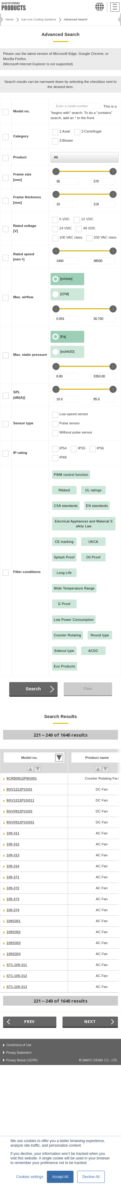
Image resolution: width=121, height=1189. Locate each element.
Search (33, 688)
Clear (87, 688)
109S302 (13, 932)
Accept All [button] (60, 1177)
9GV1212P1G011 (20, 800)
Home (9, 19)
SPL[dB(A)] (19, 394)
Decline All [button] (91, 1177)
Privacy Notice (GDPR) (21, 1060)
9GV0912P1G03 (19, 811)
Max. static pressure (30, 354)
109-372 (12, 888)
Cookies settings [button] (29, 1177)
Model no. (21, 111)
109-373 (12, 899)
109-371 (12, 877)
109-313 (12, 855)
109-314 (12, 866)
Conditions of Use (18, 1045)
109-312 (12, 844)
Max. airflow (23, 297)
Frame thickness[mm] (27, 199)
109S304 (13, 954)
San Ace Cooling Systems (38, 19)
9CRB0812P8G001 (21, 778)
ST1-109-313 (16, 987)
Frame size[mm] (22, 176)
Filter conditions (27, 572)
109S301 (13, 921)
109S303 (13, 943)
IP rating (20, 453)
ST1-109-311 (16, 965)
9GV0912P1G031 (20, 822)
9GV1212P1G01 (19, 789)
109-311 (12, 833)
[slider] (56, 171)
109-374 (12, 910)
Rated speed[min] (23, 256)
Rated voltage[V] (24, 228)
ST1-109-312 (16, 976)
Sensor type (23, 423)
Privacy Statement (19, 1052)
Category (20, 136)
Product (20, 157)
